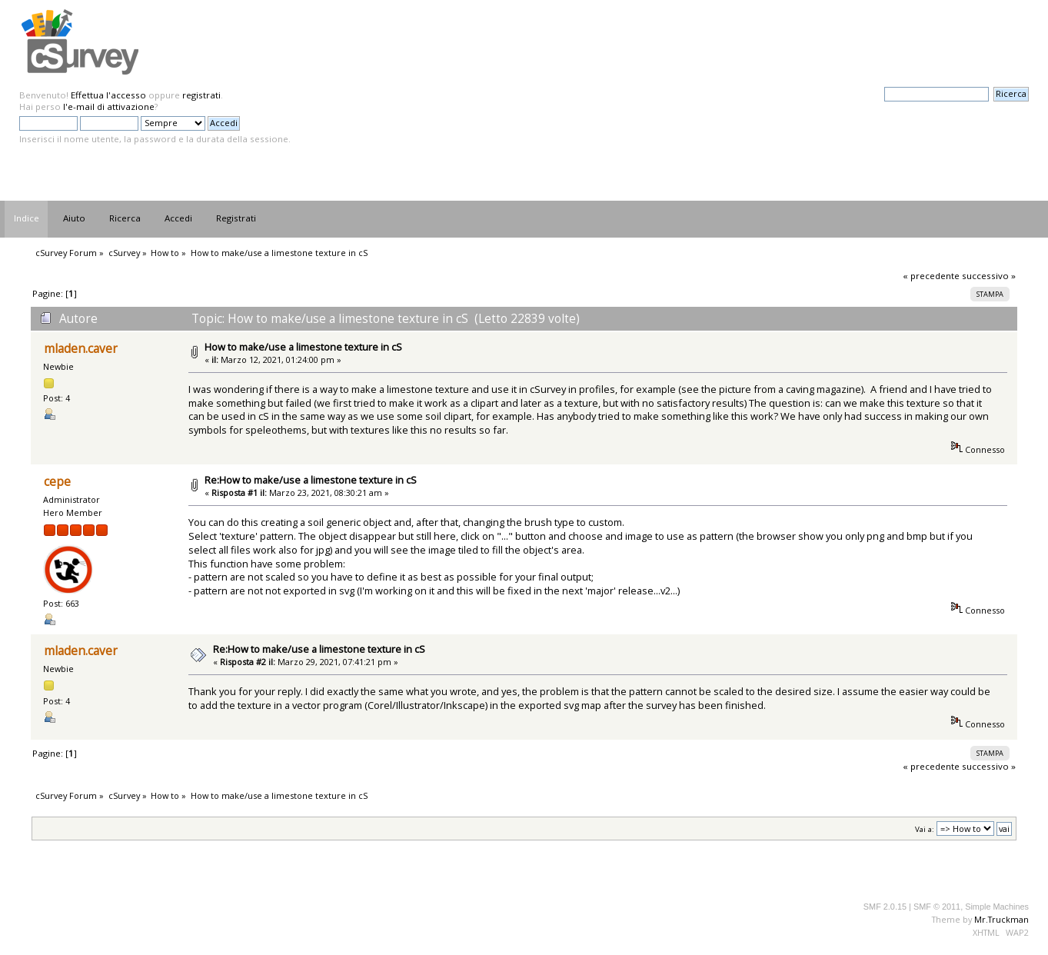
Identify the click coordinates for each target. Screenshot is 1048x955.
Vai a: (924, 829)
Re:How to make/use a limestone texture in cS (311, 480)
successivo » (989, 275)
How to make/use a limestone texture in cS (303, 347)
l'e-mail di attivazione (109, 106)
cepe (57, 482)
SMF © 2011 (936, 906)
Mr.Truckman (1001, 919)
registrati (201, 95)
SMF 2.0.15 (885, 906)
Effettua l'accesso (108, 95)
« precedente (931, 275)
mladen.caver (81, 349)
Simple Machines (997, 906)
